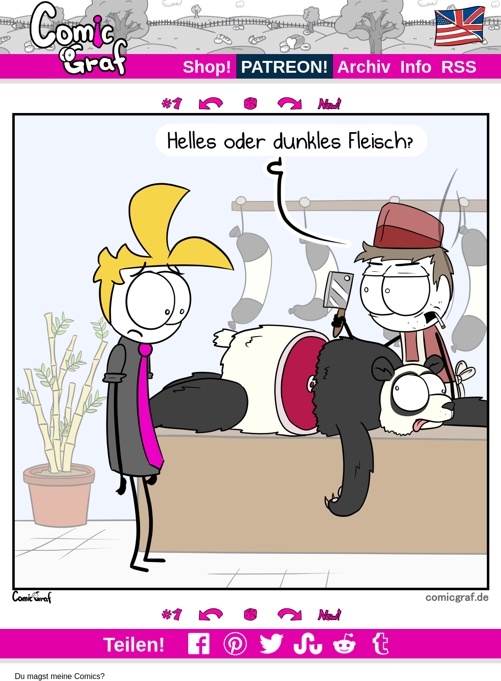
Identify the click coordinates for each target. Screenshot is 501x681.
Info (416, 66)
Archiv (364, 66)
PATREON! (284, 66)
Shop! (207, 66)
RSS (459, 66)
